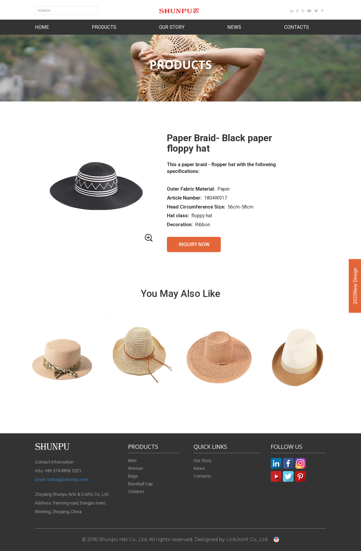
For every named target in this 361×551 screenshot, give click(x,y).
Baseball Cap (140, 483)
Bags (133, 476)
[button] (95, 188)
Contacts (202, 476)
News (199, 468)
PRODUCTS (104, 27)
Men (132, 460)
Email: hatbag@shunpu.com (62, 479)
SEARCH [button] (47, 11)
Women (135, 468)
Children (136, 491)
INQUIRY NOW (194, 244)
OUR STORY (172, 27)
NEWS (234, 27)
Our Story (203, 460)
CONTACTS (296, 27)
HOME (42, 27)
